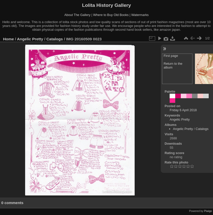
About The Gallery (77, 15)
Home (8, 39)
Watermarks (140, 15)
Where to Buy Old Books (111, 15)
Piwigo (208, 210)
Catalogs (54, 39)
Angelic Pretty (30, 39)
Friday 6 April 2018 (183, 110)
